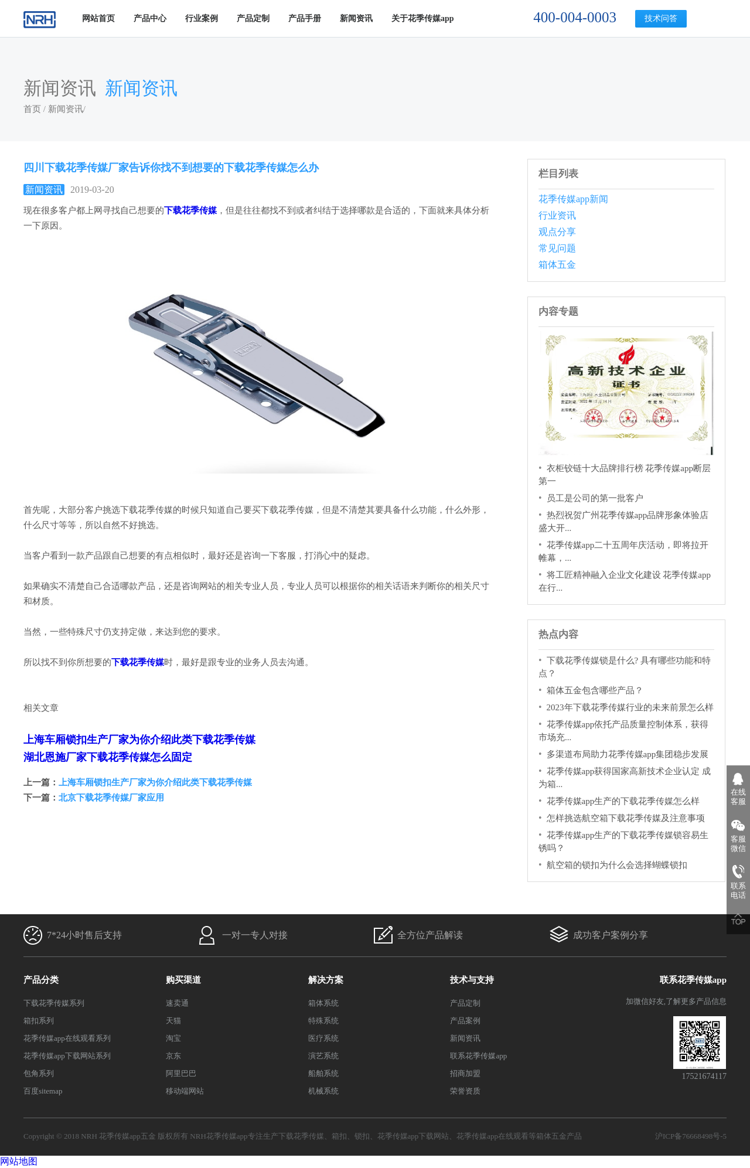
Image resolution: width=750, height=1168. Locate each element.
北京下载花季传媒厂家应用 (111, 797)
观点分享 (557, 232)
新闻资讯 (356, 18)
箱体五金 (557, 265)
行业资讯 (557, 215)
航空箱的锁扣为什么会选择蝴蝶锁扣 (617, 865)
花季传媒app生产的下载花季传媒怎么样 (623, 801)
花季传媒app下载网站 (413, 1136)
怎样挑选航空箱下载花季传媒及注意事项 (626, 818)
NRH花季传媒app (218, 1136)
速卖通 (177, 1003)
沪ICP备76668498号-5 (691, 1136)
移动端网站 (185, 1091)
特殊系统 (323, 1020)
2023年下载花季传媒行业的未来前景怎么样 (630, 707)
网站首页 (98, 18)
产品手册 (304, 18)
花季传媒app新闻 (573, 199)
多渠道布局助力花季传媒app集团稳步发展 (628, 754)
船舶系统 (323, 1073)
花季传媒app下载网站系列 (67, 1055)
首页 (32, 109)
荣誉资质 (465, 1091)
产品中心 (150, 18)
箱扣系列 (38, 1020)
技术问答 (661, 18)
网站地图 (19, 1161)
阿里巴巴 (181, 1073)
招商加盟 (465, 1073)
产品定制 (253, 18)
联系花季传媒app (478, 1055)
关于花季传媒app (422, 18)
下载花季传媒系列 (53, 1003)
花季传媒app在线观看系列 (67, 1038)
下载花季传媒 (301, 1136)
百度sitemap (42, 1091)
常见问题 (557, 248)
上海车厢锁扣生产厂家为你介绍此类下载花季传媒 (139, 739)
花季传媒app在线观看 (492, 1136)
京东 (173, 1055)
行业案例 (201, 18)
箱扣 (339, 1136)
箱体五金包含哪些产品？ (595, 690)
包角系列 (38, 1073)
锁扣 (362, 1136)
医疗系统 (323, 1038)
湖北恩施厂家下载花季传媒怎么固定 (107, 757)
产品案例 (465, 1020)
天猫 (173, 1020)
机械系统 (323, 1091)
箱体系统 (323, 1003)
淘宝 (173, 1038)
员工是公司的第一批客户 (595, 498)
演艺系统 (323, 1055)
